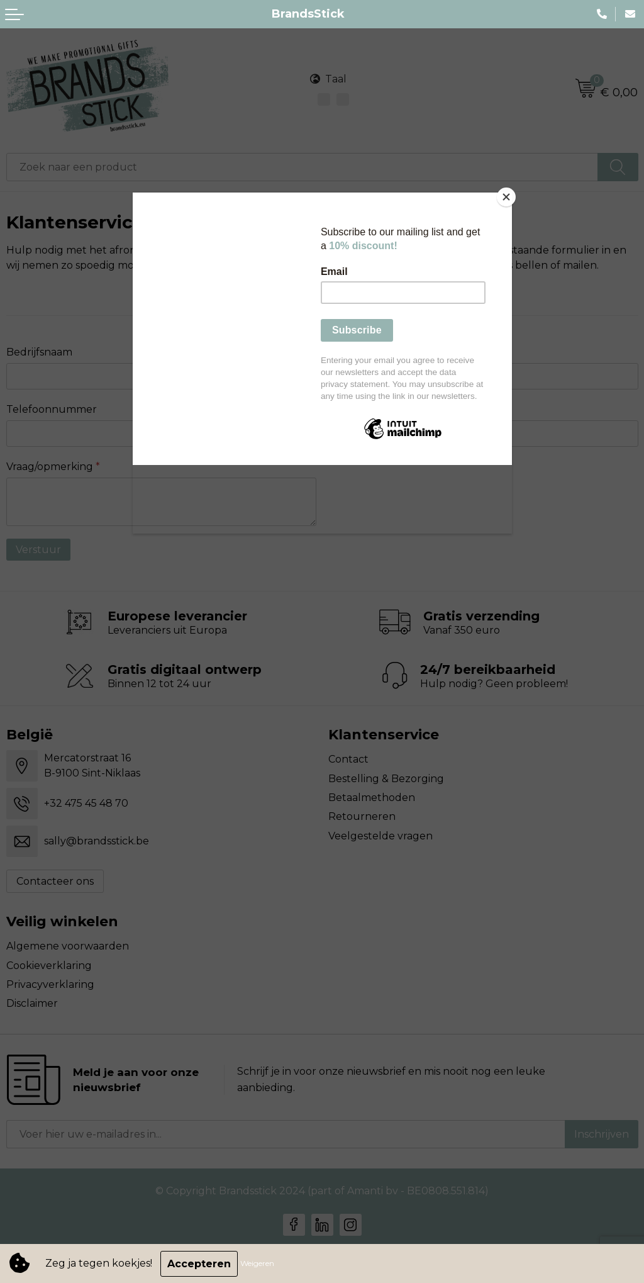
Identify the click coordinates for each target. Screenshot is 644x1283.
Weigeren (258, 1264)
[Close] (508, 195)
